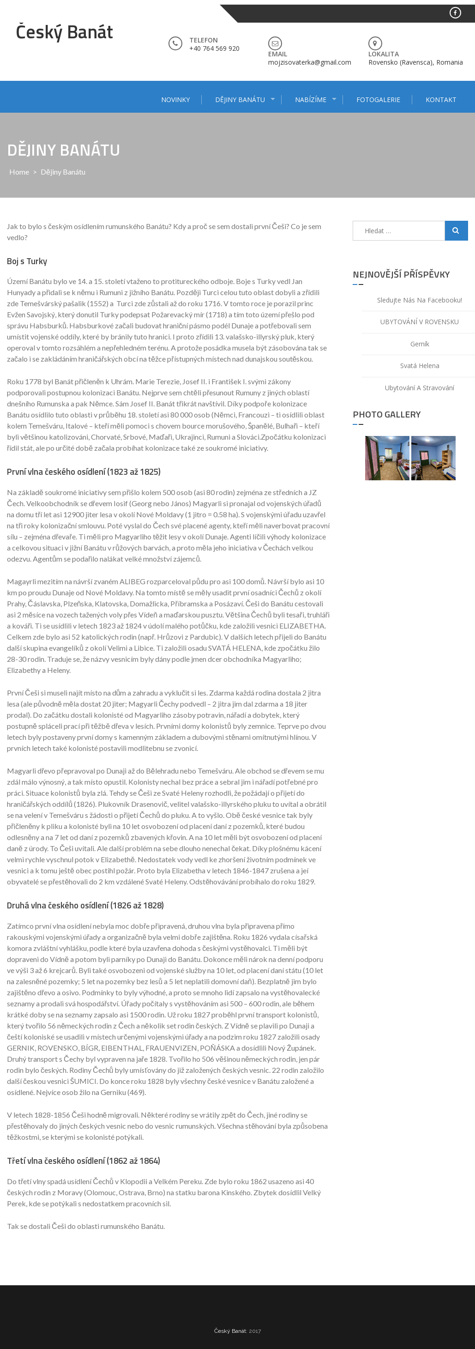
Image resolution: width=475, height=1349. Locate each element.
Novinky (175, 99)
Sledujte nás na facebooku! (419, 300)
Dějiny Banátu (240, 99)
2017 (255, 1331)
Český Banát (64, 32)
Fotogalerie (378, 99)
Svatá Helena (419, 365)
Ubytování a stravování (419, 387)
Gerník (419, 343)
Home (19, 171)
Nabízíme (310, 99)
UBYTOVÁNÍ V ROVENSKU (419, 321)
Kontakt (441, 99)
